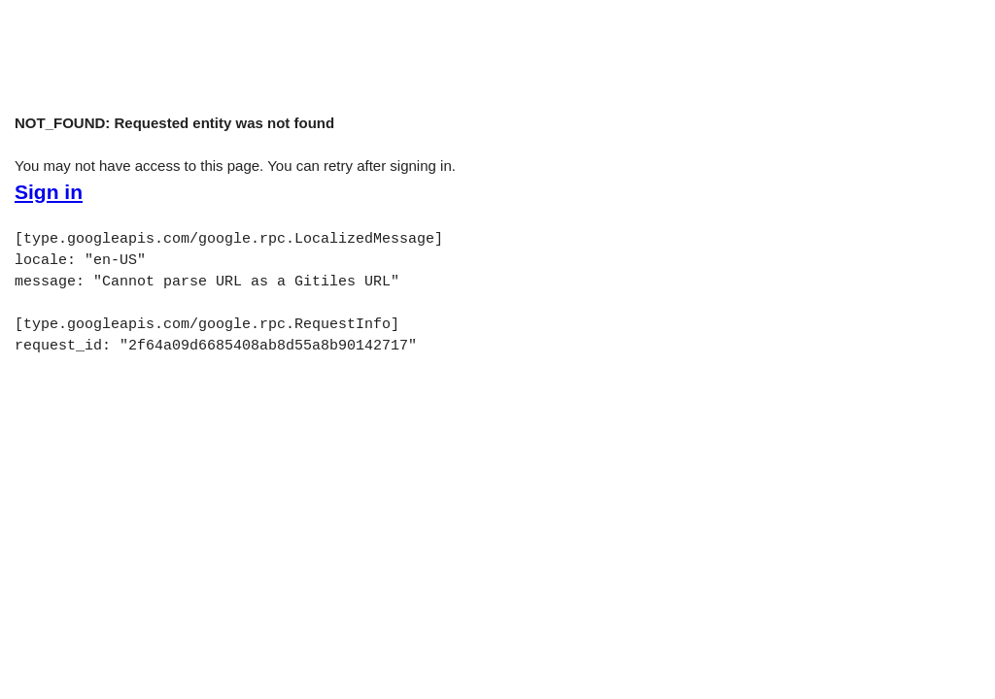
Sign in (49, 192)
